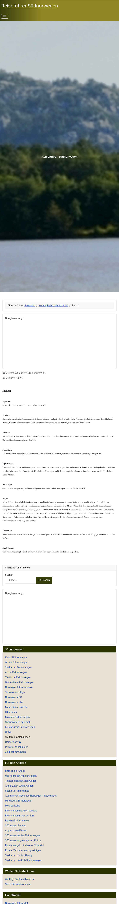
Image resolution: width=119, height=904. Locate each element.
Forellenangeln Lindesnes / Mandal (24, 845)
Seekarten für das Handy (18, 855)
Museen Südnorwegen (17, 717)
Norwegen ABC (13, 697)
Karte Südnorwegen (16, 657)
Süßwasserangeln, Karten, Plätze (23, 840)
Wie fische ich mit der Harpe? (21, 775)
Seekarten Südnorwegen (18, 667)
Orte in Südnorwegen (16, 662)
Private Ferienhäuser (16, 746)
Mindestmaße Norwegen (18, 800)
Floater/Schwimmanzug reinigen (23, 850)
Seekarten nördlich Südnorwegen (23, 860)
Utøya (8, 732)
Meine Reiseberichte (16, 707)
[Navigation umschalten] (4, 16)
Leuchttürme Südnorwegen (20, 727)
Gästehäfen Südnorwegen (19, 682)
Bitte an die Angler (15, 770)
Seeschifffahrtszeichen (18, 884)
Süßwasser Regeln (15, 825)
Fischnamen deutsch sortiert (21, 810)
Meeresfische (12, 805)
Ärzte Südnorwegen (16, 672)
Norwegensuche (14, 702)
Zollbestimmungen (15, 751)
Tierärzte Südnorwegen (18, 677)
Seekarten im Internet (17, 790)
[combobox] (20, 580)
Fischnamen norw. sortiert (19, 815)
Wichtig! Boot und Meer (18, 879)
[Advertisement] (59, 344)
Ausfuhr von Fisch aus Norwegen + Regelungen (31, 795)
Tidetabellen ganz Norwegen (21, 780)
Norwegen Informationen (19, 687)
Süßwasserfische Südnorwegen (22, 835)
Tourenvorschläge (15, 692)
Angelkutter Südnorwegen (19, 785)
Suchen (9, 574)
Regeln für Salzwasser (17, 820)
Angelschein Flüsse (15, 830)
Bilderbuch (11, 712)
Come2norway (13, 741)
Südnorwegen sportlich (18, 722)
